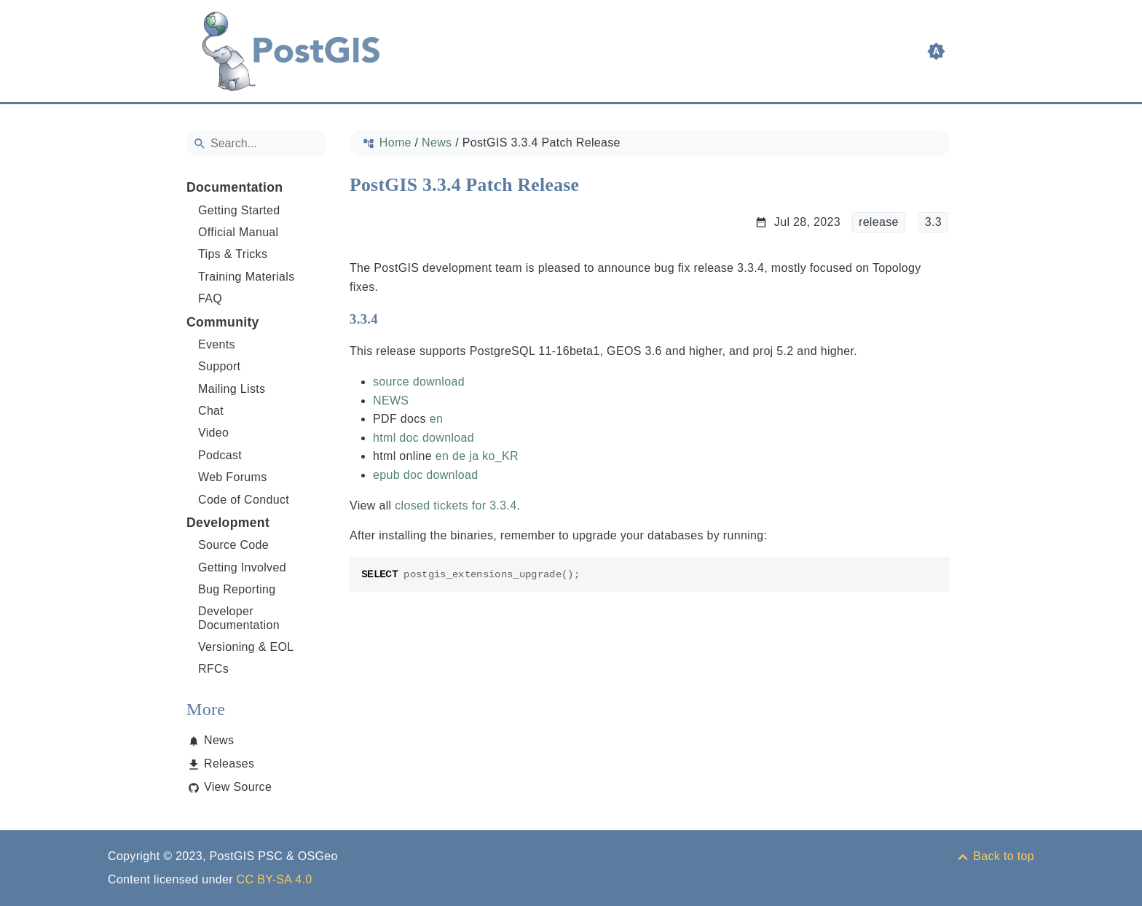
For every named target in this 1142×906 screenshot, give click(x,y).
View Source (238, 787)
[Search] (256, 143)
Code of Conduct (243, 499)
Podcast (220, 455)
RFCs (213, 669)
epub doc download (425, 475)
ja (474, 456)
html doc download (423, 437)
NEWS (391, 400)
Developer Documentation (239, 617)
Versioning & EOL (246, 647)
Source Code (233, 545)
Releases (229, 763)
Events (216, 344)
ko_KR (500, 456)
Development (227, 522)
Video (213, 432)
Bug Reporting (237, 589)
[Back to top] (995, 856)
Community (222, 322)
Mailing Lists (231, 389)
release (879, 222)
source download (419, 381)
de (458, 456)
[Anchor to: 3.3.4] (392, 319)
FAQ (210, 298)
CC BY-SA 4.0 (274, 879)
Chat (211, 411)
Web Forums (232, 477)
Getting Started (239, 210)
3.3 (933, 222)
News (219, 740)
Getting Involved (242, 567)
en (436, 419)
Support (219, 366)
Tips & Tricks (232, 254)
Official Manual (238, 232)
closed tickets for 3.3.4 (455, 505)
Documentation (234, 187)
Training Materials (246, 276)
